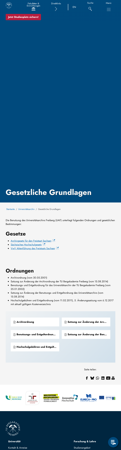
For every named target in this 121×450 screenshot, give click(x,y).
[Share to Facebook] (87, 378)
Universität (14, 441)
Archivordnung (23, 322)
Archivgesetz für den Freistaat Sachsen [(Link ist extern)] (33, 241)
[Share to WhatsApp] (97, 378)
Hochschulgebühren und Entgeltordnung (36, 347)
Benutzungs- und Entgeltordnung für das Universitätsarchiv (36, 334)
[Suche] (90, 7)
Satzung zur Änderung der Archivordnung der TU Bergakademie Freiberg (87, 322)
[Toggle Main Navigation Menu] (108, 9)
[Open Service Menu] (113, 442)
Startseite (10, 209)
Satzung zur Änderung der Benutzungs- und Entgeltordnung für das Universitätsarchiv (87, 334)
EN (74, 7)
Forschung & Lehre (85, 441)
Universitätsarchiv (26, 209)
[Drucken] (113, 378)
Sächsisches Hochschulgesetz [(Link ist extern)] (28, 244)
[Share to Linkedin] (103, 378)
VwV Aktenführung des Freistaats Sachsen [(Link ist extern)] (35, 248)
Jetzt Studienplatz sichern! (23, 17)
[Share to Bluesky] (92, 378)
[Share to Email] (108, 378)
